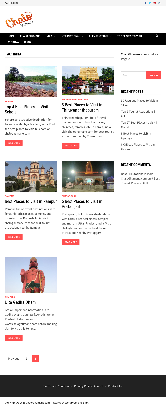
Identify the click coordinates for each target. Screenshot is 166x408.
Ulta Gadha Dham (20, 302)
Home (11, 36)
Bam (85, 402)
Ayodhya (13, 42)
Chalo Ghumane (30, 36)
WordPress (71, 402)
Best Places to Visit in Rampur (31, 201)
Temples (10, 296)
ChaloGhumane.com (38, 402)
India (49, 36)
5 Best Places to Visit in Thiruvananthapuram (82, 107)
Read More (13, 143)
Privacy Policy (83, 386)
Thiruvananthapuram (75, 99)
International (70, 36)
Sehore (9, 101)
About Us (100, 386)
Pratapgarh (69, 196)
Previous (13, 358)
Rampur (9, 196)
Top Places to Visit (129, 36)
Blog (27, 42)
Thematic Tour (98, 36)
